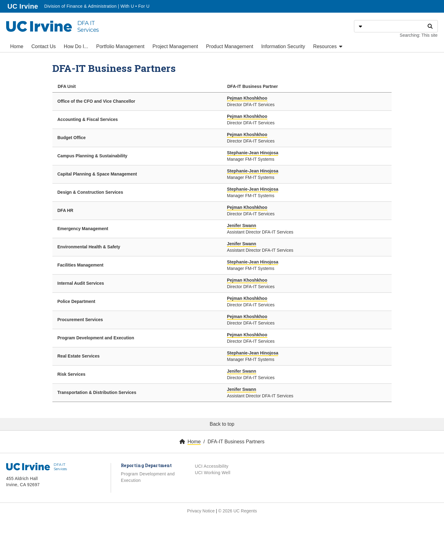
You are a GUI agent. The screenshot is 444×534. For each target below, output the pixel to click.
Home (16, 46)
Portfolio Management (120, 46)
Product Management (229, 46)
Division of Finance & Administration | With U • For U (96, 6)
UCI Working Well (212, 472)
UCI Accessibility (211, 466)
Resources (327, 46)
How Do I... (76, 46)
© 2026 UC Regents (237, 510)
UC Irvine (23, 5)
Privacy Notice (201, 510)
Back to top (222, 424)
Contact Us (43, 46)
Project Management (175, 46)
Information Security (283, 46)
